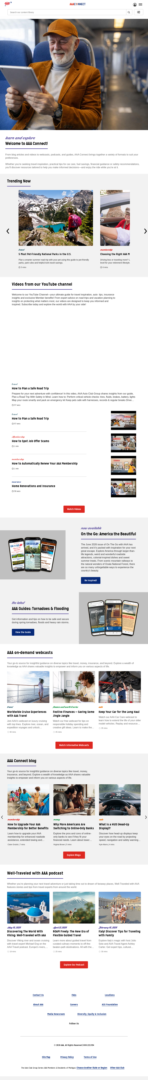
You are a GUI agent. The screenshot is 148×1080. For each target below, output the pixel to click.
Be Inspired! (91, 580)
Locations (110, 998)
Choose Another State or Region (92, 1071)
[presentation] (8, 231)
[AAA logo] (8, 4)
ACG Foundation (110, 1008)
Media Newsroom (56, 1017)
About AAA (38, 1008)
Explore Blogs (74, 858)
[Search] (64, 12)
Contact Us (38, 998)
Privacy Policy (67, 1060)
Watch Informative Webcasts (74, 745)
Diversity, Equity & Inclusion (91, 1017)
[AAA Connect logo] (77, 4)
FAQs (74, 998)
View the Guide (23, 632)
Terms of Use (90, 1060)
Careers (74, 1008)
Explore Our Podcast (74, 968)
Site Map (46, 1060)
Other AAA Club (117, 1071)
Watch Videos (74, 509)
